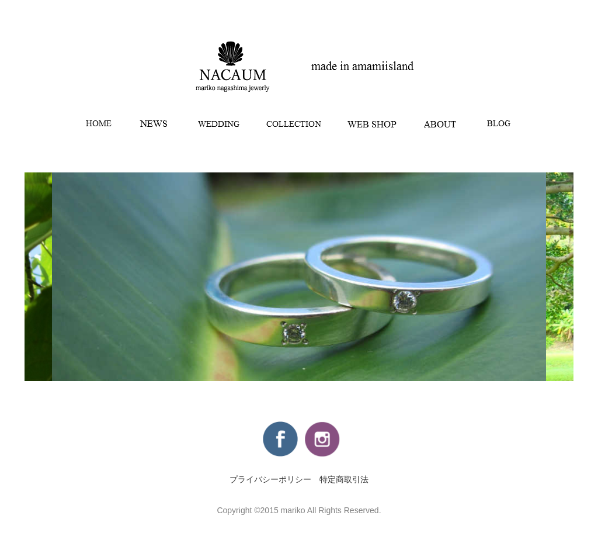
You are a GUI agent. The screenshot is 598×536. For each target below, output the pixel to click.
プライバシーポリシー (270, 479)
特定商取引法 (343, 479)
